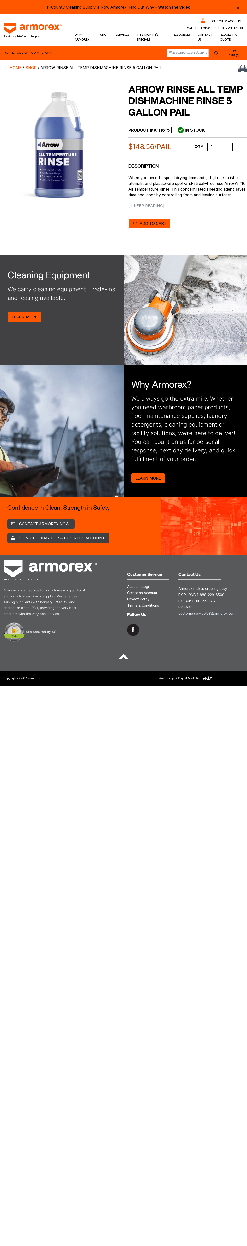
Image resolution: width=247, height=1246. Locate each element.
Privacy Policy (138, 599)
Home (16, 67)
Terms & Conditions (143, 605)
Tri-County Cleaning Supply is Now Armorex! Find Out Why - (117, 7)
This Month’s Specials (148, 37)
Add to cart (153, 223)
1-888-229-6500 (228, 28)
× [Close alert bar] (238, 7)
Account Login (139, 587)
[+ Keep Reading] (146, 205)
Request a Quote (228, 37)
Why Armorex (82, 37)
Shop (104, 34)
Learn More (24, 317)
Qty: (200, 146)
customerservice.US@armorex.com (207, 613)
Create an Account (142, 593)
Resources (182, 34)
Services (122, 34)
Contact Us (205, 37)
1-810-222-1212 (204, 601)
